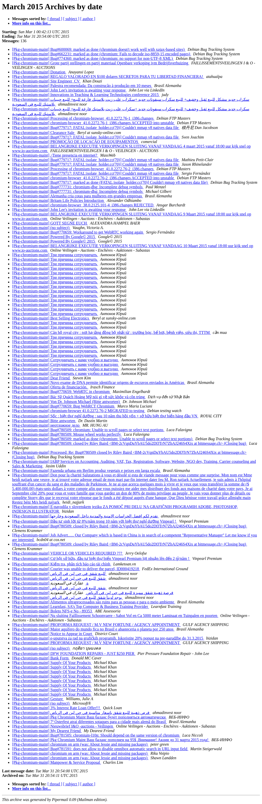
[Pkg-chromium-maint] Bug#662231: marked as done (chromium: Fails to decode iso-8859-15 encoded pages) (101, 54)
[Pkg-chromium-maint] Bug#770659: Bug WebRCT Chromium (63, 406)
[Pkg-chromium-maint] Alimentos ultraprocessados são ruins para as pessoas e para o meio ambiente (93, 602)
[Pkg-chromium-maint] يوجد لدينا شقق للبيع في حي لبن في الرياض (67, 597)
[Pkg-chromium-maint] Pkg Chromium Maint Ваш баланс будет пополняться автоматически (89, 717)
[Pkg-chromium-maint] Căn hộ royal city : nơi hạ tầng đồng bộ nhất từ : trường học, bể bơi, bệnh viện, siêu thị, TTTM (111, 332)
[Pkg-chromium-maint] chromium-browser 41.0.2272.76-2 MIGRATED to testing (78, 411)
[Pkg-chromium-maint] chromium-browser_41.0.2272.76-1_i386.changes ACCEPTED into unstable (93, 123)
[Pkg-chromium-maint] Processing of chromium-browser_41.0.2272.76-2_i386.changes (83, 169)
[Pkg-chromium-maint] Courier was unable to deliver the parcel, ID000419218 (76, 569)
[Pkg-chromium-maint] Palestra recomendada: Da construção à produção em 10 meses (82, 85)
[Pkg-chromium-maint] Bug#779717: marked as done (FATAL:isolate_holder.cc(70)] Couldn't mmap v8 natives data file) (110, 182)
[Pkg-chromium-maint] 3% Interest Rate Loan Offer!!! (56, 708)
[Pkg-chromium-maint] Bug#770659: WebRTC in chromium (61, 391)
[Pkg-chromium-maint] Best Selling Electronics (51, 318)
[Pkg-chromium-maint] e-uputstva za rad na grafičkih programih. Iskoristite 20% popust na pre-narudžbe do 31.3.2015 (108, 638)
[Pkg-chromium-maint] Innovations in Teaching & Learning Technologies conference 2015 (86, 95)
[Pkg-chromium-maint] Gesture (38, 699)
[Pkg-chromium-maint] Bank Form (41, 658)
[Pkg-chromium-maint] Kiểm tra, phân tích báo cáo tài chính (61, 564)
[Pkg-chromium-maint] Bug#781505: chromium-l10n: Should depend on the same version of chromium (96, 735)
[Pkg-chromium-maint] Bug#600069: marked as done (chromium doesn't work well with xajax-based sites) (99, 49)
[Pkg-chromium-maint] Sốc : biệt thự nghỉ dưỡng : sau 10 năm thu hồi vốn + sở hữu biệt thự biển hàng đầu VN (105, 416)
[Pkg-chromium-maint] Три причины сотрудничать (55, 255)
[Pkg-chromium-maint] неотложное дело (46, 425)
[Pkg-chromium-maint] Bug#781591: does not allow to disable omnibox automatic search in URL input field (100, 749)
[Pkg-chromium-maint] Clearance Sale (43, 132)
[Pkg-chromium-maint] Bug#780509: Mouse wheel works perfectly (67, 434)
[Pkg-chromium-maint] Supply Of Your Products (52, 662)
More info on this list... (31, 23)
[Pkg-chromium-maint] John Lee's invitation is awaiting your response (69, 90)
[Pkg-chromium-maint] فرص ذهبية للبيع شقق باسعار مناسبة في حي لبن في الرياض (81, 712)
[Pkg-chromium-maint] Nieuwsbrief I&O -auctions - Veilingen (63, 726)
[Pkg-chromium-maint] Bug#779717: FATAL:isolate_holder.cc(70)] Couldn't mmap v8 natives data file (96, 127)
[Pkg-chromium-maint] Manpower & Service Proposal (56, 762)
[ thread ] (54, 19)
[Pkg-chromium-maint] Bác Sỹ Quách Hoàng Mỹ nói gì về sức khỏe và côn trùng (79, 397)
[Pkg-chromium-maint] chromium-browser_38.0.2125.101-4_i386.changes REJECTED (83, 205)
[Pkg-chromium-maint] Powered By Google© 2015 (54, 237)
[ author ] (87, 19)
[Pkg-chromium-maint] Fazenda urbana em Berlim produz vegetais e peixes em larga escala (86, 470)
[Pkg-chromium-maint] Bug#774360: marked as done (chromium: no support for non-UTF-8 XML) (93, 58)
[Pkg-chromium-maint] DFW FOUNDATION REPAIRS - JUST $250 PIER (73, 653)
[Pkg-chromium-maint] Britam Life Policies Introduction (58, 200)
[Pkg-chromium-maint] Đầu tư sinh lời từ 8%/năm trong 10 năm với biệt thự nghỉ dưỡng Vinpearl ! (94, 521)
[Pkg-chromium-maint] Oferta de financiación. (50, 387)
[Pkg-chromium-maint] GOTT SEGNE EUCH (50, 223)
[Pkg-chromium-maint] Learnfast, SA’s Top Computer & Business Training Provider (80, 606)
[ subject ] (71, 19)
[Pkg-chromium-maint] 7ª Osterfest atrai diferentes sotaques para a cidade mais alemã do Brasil (89, 722)
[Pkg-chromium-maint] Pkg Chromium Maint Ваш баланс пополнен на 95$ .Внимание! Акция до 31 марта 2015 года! (110, 740)
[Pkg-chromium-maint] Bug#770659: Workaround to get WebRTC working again (78, 232)
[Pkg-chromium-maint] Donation (39, 72)
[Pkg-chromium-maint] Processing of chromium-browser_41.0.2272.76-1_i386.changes (83, 118)
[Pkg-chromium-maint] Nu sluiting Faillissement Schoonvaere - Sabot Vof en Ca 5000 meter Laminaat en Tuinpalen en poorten (115, 615)
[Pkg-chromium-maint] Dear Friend (41, 378)
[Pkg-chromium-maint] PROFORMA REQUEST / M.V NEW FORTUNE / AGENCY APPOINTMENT (96, 624)
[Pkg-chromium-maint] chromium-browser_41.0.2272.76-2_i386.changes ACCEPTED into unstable (93, 178)
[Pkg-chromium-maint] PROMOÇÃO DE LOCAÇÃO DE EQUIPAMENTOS (75, 142)
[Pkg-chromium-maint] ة (50, 583)
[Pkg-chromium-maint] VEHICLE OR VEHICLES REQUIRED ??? (67, 553)
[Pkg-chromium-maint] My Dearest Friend (47, 731)
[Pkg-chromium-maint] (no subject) (41, 228)
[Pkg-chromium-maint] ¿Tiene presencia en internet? (55, 155)
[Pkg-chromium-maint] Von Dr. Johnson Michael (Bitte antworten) (66, 401)
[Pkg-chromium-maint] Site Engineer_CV (46, 81)
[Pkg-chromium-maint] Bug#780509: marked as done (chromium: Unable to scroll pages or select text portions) (102, 439)
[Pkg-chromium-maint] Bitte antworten (44, 421)
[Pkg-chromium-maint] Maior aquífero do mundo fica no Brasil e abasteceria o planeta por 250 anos (93, 629)
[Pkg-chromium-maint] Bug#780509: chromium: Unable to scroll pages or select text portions (88, 430)
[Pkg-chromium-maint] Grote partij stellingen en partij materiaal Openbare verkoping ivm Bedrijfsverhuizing (100, 63)
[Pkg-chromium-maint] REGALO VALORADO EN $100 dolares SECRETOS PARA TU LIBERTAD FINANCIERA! (108, 76)
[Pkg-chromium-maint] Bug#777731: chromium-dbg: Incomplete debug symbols (77, 187)
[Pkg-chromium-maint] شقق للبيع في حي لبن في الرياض (59, 578)
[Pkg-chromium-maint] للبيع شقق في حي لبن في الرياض (59, 573)
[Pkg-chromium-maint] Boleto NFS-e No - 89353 (52, 611)
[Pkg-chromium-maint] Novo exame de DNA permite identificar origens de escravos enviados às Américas (98, 382)
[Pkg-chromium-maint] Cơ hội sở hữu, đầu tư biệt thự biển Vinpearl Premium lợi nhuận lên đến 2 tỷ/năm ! (101, 558)
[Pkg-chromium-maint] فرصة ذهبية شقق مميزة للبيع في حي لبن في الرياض (92, 593)
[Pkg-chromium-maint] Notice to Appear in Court (52, 634)
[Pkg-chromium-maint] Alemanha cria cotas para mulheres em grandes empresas (77, 196)
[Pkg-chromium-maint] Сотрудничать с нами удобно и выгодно (65, 360)
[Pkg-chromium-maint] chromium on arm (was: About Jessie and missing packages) (80, 744)
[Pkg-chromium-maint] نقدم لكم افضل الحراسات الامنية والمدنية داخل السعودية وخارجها (85, 516)
